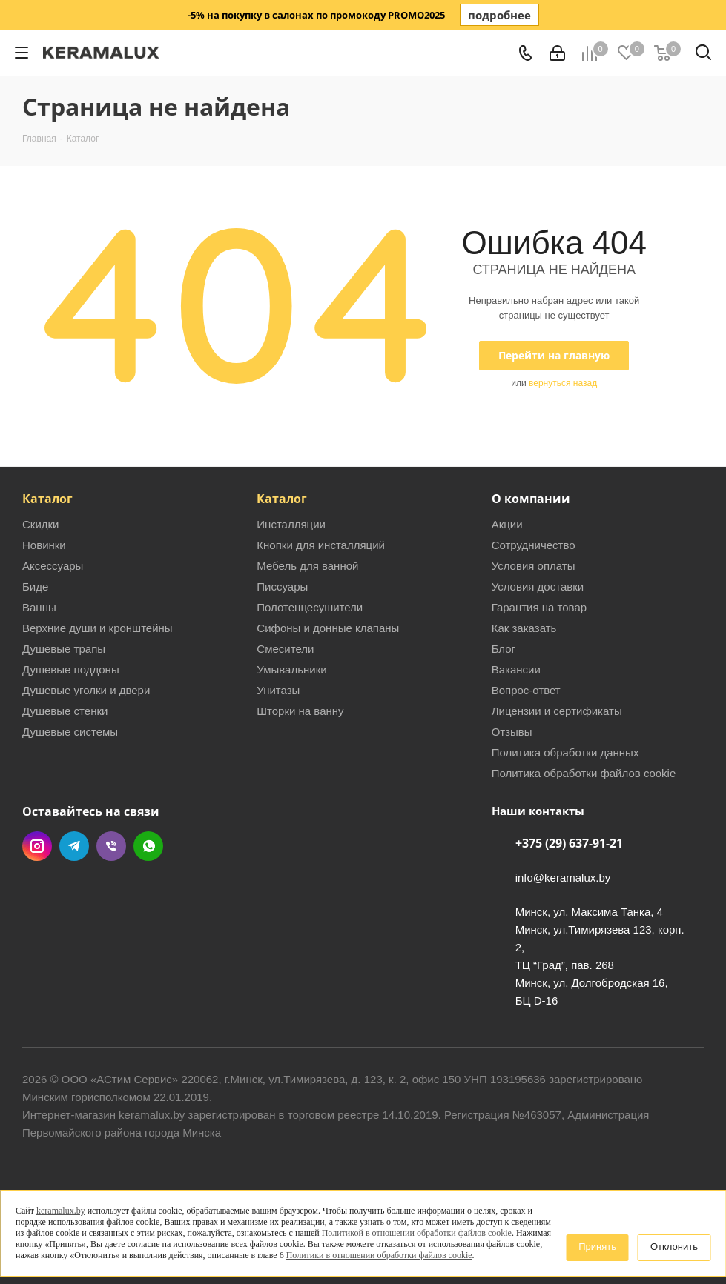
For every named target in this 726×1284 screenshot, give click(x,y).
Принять (597, 1246)
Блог (503, 648)
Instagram (37, 846)
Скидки (40, 524)
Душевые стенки (65, 711)
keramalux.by (60, 1210)
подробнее (499, 14)
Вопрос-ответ (526, 690)
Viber (111, 846)
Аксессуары (52, 565)
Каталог (47, 498)
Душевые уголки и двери (86, 690)
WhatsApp (148, 846)
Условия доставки (538, 586)
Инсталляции (291, 524)
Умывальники (291, 669)
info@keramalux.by (563, 877)
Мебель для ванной (307, 565)
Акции (507, 524)
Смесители (285, 648)
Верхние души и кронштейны (97, 628)
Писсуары (282, 586)
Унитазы (278, 690)
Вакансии (516, 669)
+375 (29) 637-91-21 (569, 843)
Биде (35, 586)
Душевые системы (70, 731)
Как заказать (524, 628)
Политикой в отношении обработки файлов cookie (417, 1233)
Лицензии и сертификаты (557, 711)
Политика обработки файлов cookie (584, 773)
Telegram (74, 846)
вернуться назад (563, 383)
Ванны (39, 607)
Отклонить (674, 1246)
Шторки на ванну (300, 711)
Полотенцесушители (310, 607)
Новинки (44, 545)
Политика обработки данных (565, 752)
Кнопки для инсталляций (321, 545)
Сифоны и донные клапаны (328, 628)
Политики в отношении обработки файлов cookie (379, 1255)
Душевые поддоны (70, 669)
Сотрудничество (533, 545)
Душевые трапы (63, 648)
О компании (531, 498)
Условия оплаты (533, 565)
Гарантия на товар (539, 607)
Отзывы (512, 731)
